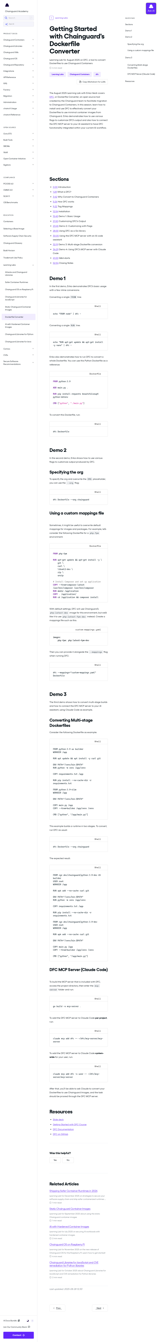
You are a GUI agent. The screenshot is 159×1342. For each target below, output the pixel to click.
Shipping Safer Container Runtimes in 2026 (73, 1190)
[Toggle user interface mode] (29, 1320)
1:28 (55, 191)
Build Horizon (9, 250)
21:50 (55, 221)
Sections (129, 24)
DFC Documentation (63, 1129)
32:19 (55, 244)
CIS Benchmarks (10, 202)
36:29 (56, 249)
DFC (51, 97)
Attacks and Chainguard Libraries (16, 273)
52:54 (56, 263)
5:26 (55, 201)
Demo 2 (128, 37)
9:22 (55, 206)
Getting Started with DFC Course (69, 1124)
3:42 (55, 196)
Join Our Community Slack (16, 1327)
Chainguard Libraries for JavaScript (16, 298)
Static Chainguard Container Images (18, 308)
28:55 (56, 230)
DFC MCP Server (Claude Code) (141, 74)
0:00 (55, 187)
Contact (19, 1335)
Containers (8, 221)
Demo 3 (128, 57)
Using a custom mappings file (140, 50)
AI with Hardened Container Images (17, 325)
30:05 (56, 235)
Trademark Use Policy (13, 258)
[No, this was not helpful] (68, 1160)
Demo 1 (128, 30)
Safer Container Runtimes (16, 282)
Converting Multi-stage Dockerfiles (137, 66)
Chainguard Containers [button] (79, 74)
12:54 (55, 211)
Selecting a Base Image (13, 228)
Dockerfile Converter (14, 317)
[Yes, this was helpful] (55, 1160)
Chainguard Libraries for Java (18, 341)
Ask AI (9, 24)
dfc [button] (97, 74)
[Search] (18, 17)
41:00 (55, 258)
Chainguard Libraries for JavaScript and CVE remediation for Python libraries (73, 1264)
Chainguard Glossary (12, 243)
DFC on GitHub (60, 1134)
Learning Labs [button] (58, 74)
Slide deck (58, 1119)
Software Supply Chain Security (17, 236)
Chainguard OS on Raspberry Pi (19, 289)
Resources (129, 81)
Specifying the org (135, 44)
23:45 (56, 226)
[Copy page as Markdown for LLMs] (92, 81)
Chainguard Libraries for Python (19, 334)
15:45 (55, 216)
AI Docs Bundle (11, 1320)
